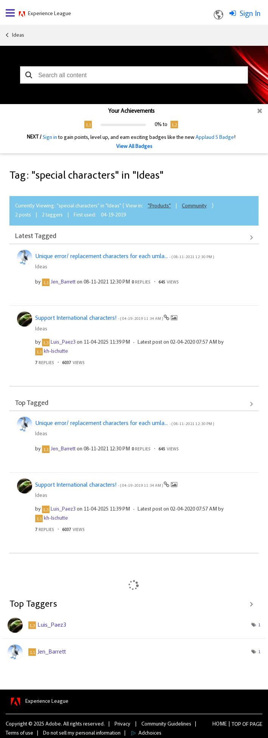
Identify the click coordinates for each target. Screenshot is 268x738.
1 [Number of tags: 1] (259, 625)
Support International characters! (99, 318)
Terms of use (19, 733)
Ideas (18, 35)
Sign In (250, 14)
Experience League (49, 14)
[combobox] (134, 75)
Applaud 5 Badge (214, 137)
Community (194, 206)
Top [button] (236, 724)
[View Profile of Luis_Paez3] (63, 342)
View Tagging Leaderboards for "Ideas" (134, 604)
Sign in (50, 137)
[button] (28, 75)
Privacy (122, 724)
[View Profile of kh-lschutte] (56, 351)
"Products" (159, 206)
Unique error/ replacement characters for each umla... (124, 257)
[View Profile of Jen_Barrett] (63, 282)
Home (219, 724)
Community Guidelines (166, 724)
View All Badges (134, 146)
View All (134, 237)
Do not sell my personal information (82, 733)
